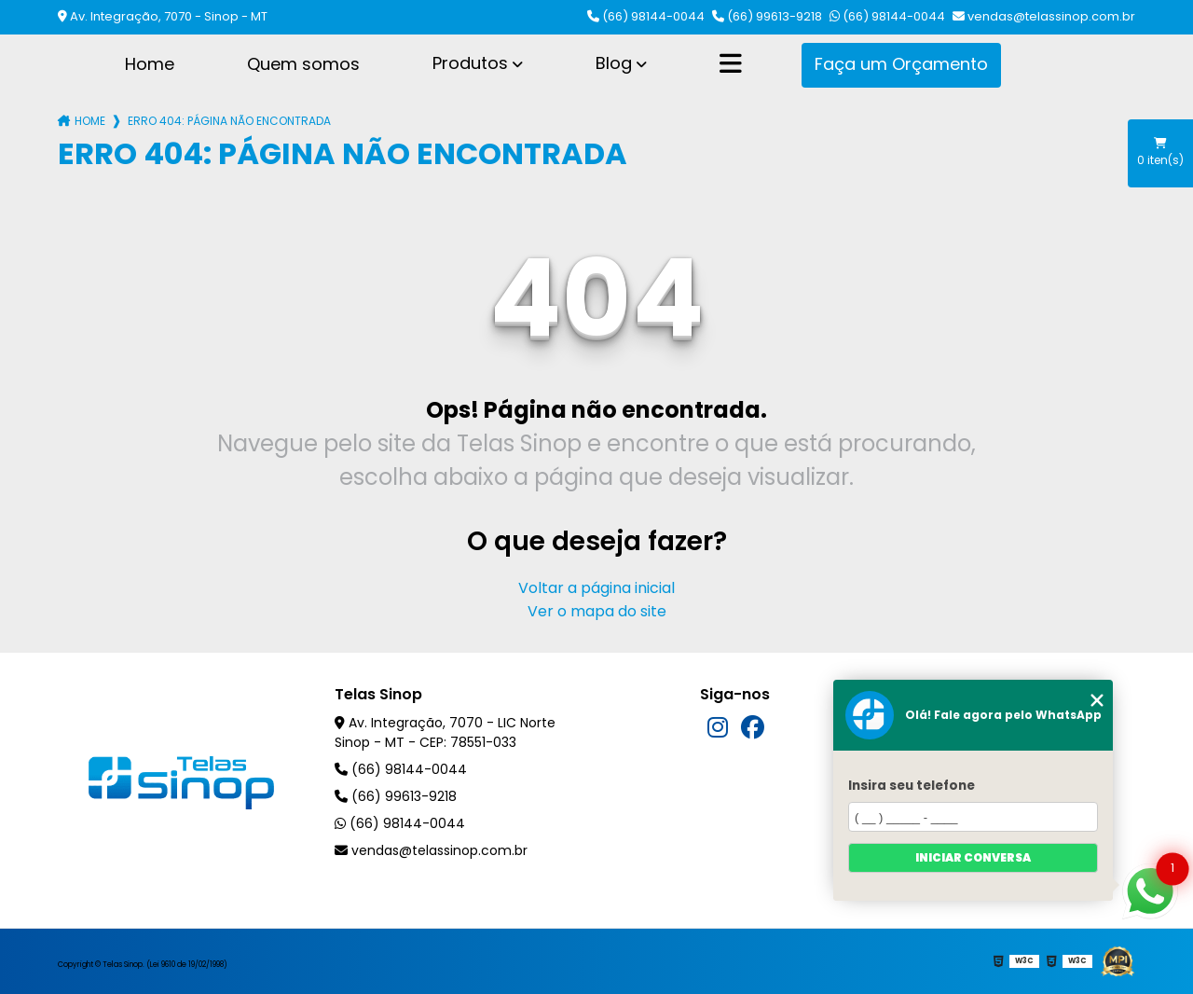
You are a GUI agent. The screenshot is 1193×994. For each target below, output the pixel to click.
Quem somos (303, 64)
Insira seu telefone (911, 785)
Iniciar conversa (973, 857)
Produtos (470, 63)
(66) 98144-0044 (646, 16)
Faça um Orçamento (901, 64)
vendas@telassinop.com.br (1044, 16)
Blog (614, 63)
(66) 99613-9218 (767, 16)
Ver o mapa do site (597, 611)
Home (149, 64)
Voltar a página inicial (596, 588)
